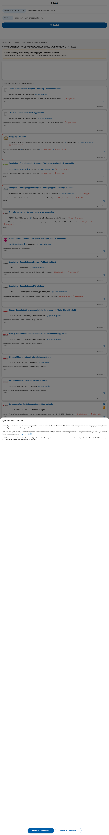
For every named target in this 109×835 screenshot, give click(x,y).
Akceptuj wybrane (68, 830)
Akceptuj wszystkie (40, 830)
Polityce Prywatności (26, 434)
